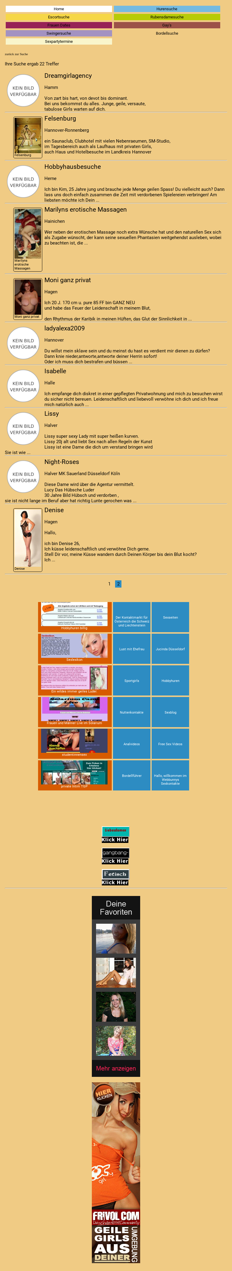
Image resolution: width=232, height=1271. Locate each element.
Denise (27, 540)
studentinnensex (74, 743)
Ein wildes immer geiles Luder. (74, 679)
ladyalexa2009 (64, 328)
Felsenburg (27, 137)
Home (59, 9)
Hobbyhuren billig (74, 616)
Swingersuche (59, 33)
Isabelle (55, 371)
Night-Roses (61, 461)
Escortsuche (58, 17)
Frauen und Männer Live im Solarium (74, 711)
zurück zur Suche (16, 54)
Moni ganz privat (27, 299)
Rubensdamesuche (167, 17)
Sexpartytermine (59, 41)
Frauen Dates (58, 25)
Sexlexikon (74, 648)
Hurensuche (166, 9)
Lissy (51, 413)
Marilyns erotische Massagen (27, 239)
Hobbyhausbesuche (72, 166)
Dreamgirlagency (68, 75)
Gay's (167, 25)
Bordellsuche (167, 33)
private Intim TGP (74, 774)
